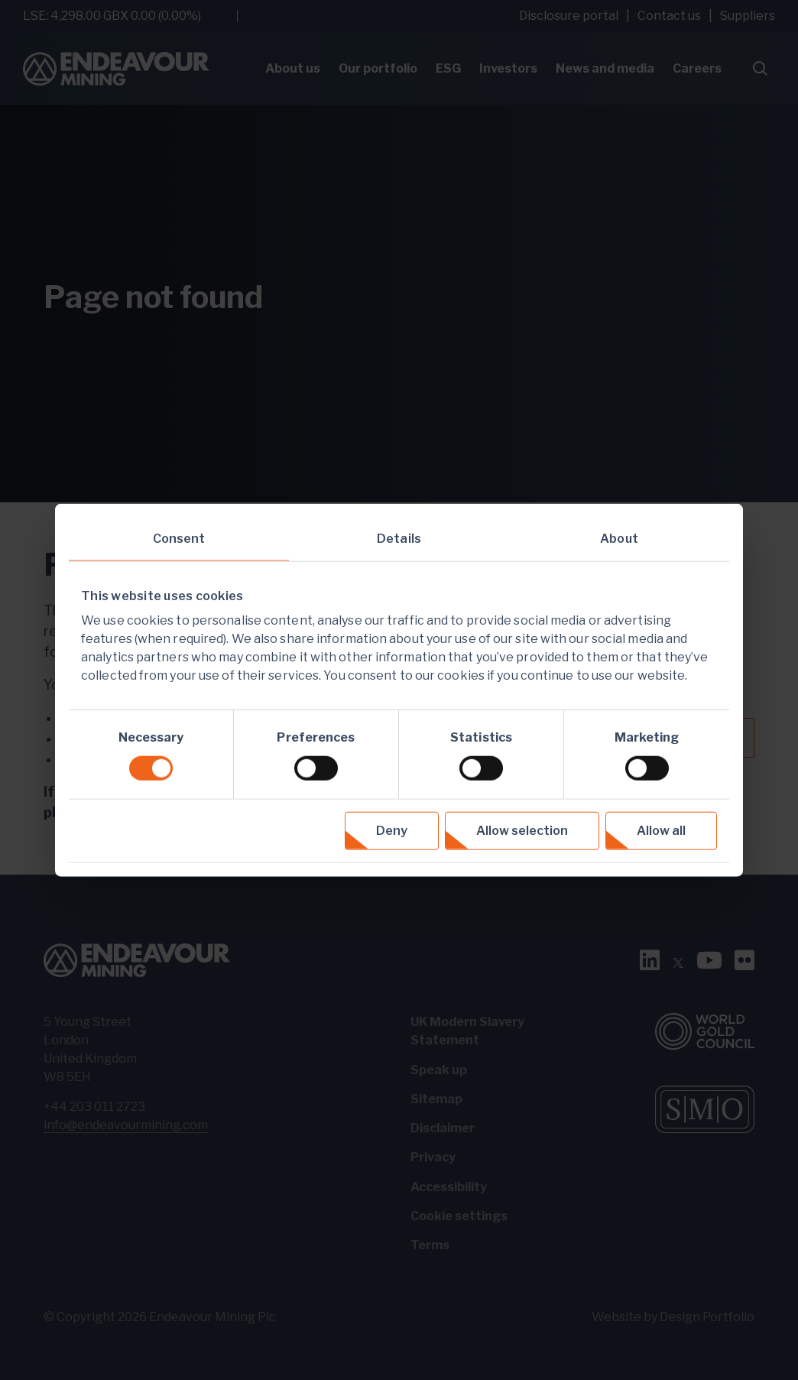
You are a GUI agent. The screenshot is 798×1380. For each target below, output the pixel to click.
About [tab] (619, 538)
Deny (391, 830)
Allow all (661, 830)
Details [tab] (399, 538)
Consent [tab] (179, 538)
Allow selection (522, 830)
